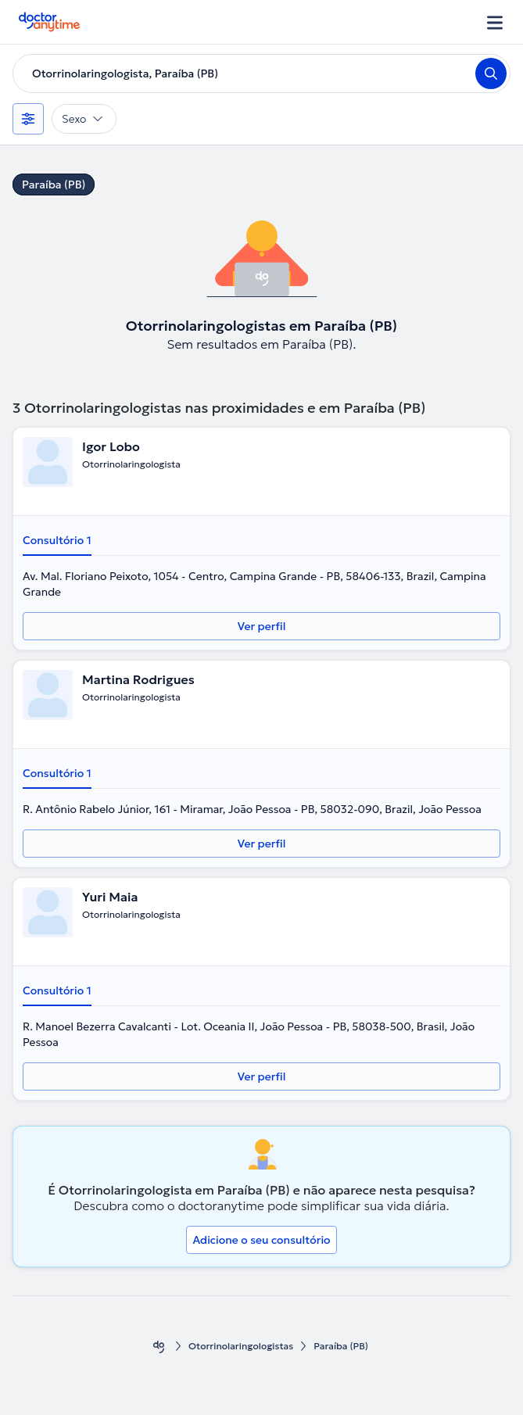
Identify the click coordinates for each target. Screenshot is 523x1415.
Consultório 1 (57, 540)
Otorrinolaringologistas (240, 1346)
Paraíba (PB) (53, 184)
